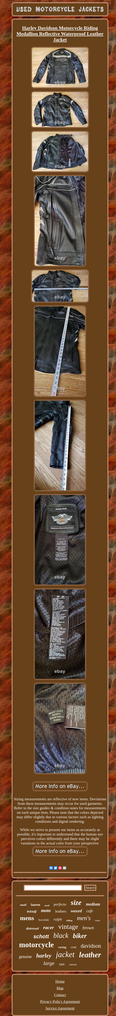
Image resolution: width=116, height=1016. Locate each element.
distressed (32, 928)
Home (60, 981)
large (49, 963)
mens (27, 918)
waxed (76, 910)
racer (48, 927)
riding (69, 920)
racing (62, 947)
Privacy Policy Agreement (60, 1001)
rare (61, 964)
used (47, 905)
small (23, 904)
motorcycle (36, 945)
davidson (91, 946)
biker (79, 935)
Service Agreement (60, 1008)
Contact (60, 995)
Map (59, 988)
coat (73, 947)
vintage (68, 926)
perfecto (60, 904)
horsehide (44, 919)
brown (88, 927)
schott (41, 936)
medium (93, 904)
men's (83, 918)
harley (44, 955)
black (60, 935)
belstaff (32, 911)
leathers (60, 911)
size (76, 902)
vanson (73, 964)
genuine (25, 956)
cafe (89, 911)
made (97, 920)
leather (90, 955)
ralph (58, 919)
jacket (65, 954)
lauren (35, 904)
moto (46, 910)
